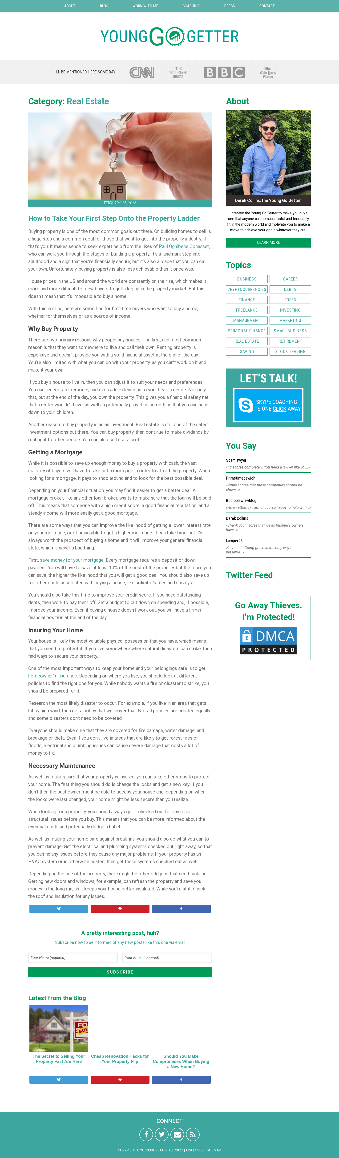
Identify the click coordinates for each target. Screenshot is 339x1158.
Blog (104, 6)
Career (290, 278)
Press (229, 6)
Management (246, 320)
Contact (267, 6)
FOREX (290, 299)
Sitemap (214, 1150)
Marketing (290, 320)
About (69, 6)
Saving (247, 351)
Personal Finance (247, 330)
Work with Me (145, 6)
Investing (290, 310)
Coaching (191, 6)
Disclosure (196, 1150)
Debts (290, 289)
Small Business (290, 330)
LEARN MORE (268, 242)
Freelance (247, 310)
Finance (247, 299)
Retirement (290, 341)
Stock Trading (290, 351)
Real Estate (88, 101)
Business (247, 278)
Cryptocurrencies (246, 289)
